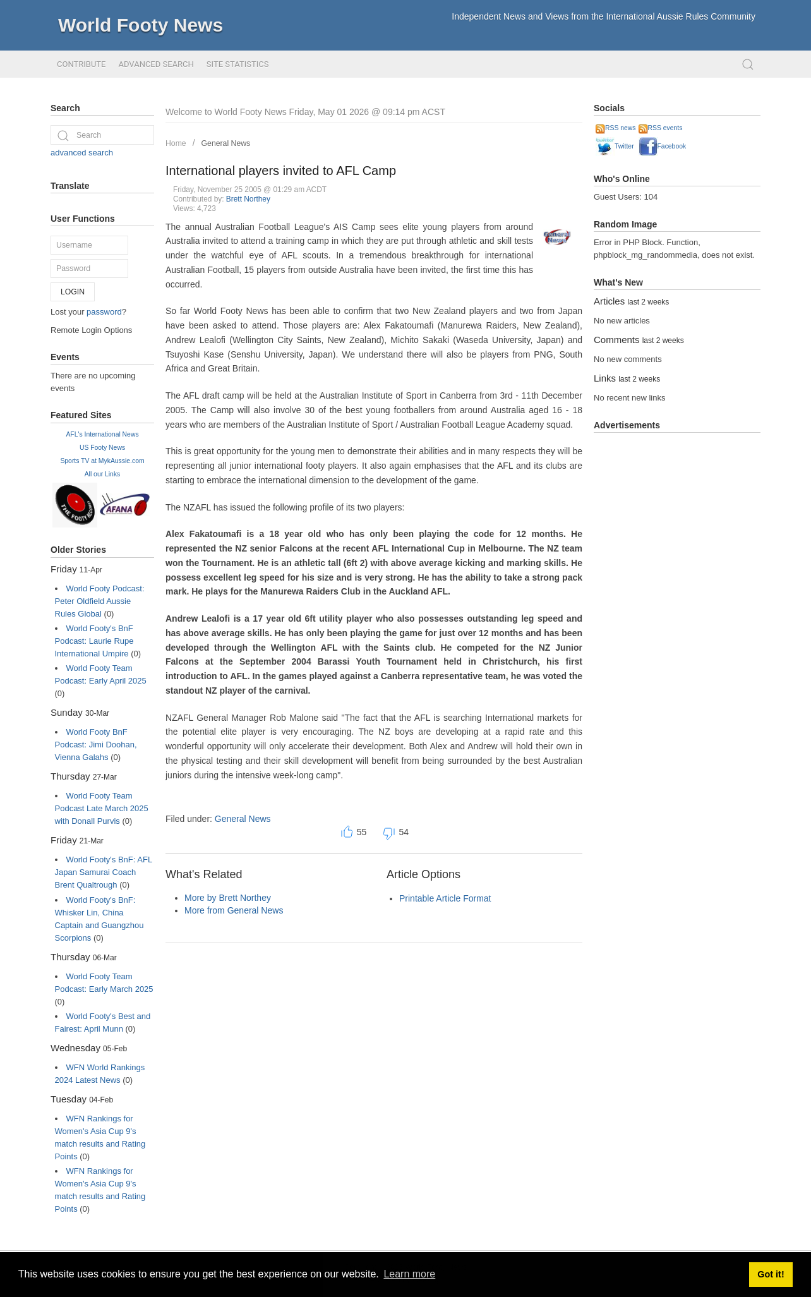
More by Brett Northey (227, 898)
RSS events (661, 127)
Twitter (615, 146)
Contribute (81, 64)
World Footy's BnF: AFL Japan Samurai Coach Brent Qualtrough (103, 872)
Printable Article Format (445, 898)
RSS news (616, 127)
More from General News (233, 910)
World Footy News (140, 25)
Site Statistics (238, 64)
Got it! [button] (770, 1274)
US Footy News (102, 447)
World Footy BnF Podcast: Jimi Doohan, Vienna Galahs (96, 744)
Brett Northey (248, 199)
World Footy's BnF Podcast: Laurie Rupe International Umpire (94, 641)
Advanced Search (155, 64)
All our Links (103, 474)
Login (73, 291)
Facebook (663, 146)
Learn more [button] (409, 1274)
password (104, 312)
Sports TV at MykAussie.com (102, 460)
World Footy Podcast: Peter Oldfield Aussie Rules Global (100, 601)
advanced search (82, 152)
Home (175, 143)
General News (226, 143)
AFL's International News (102, 434)
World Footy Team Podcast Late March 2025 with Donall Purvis (101, 808)
